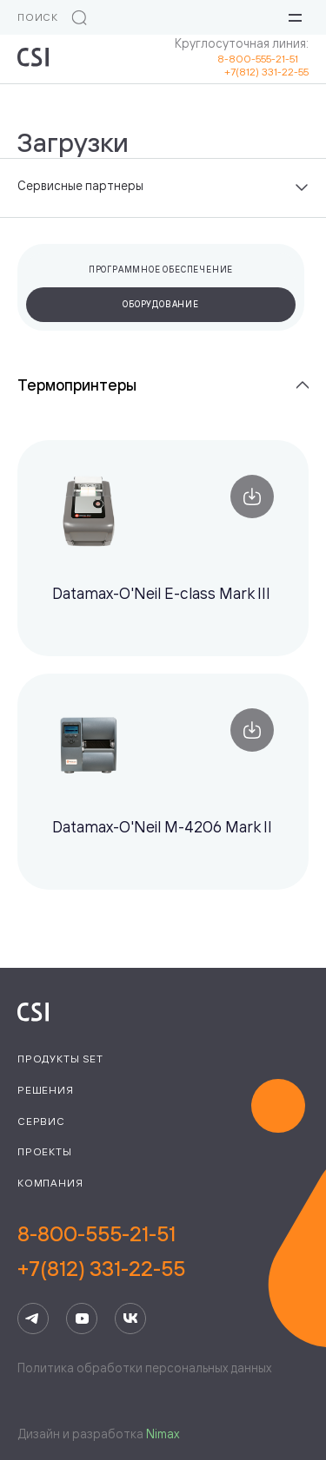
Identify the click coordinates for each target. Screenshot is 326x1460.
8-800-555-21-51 (263, 58)
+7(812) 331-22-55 (266, 71)
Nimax (162, 1433)
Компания (50, 1182)
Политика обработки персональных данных (144, 1367)
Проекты (44, 1151)
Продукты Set (60, 1058)
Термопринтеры (76, 385)
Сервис (41, 1121)
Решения (45, 1089)
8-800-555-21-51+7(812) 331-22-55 (101, 1250)
